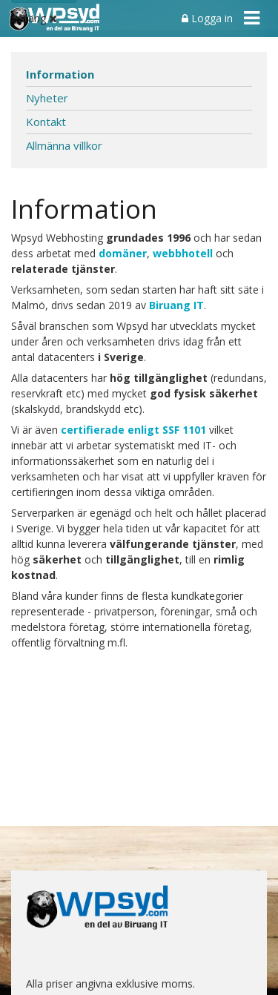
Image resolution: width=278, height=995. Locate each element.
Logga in (207, 18)
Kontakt (46, 121)
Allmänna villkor (64, 145)
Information (60, 74)
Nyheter (47, 97)
